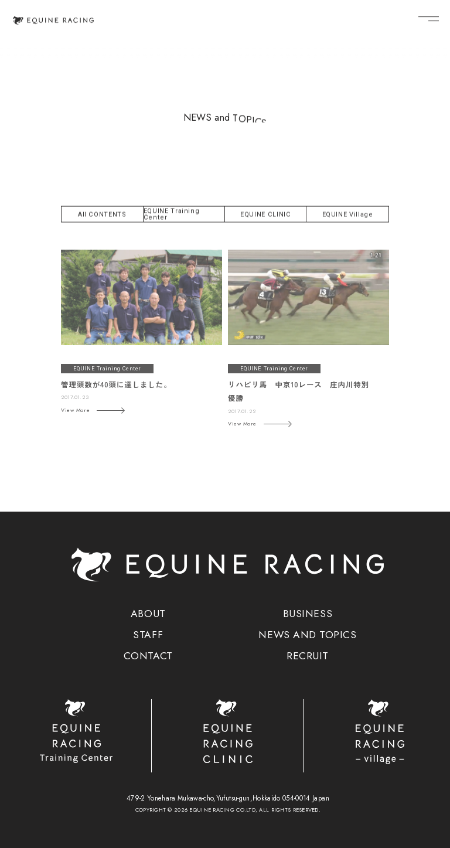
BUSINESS (307, 614)
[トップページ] (53, 19)
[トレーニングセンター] (76, 731)
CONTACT (148, 656)
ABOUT (148, 614)
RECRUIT (308, 656)
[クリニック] (227, 731)
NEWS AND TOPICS (307, 635)
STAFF (148, 635)
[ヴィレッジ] (379, 731)
